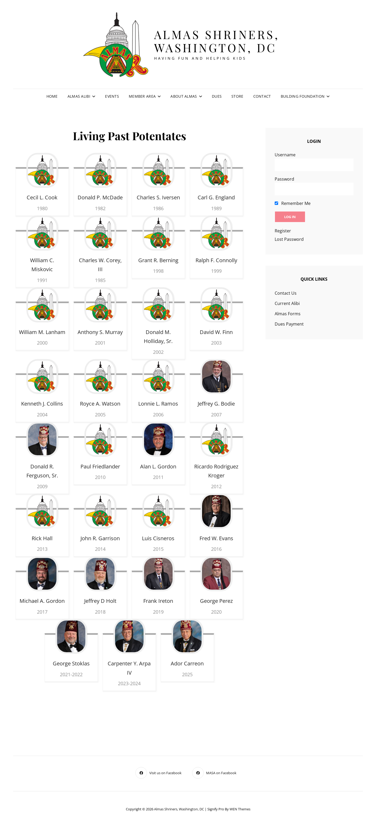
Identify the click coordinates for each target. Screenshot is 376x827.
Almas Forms (288, 314)
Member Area (142, 96)
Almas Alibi (79, 96)
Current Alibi (287, 303)
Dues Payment (289, 324)
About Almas (183, 96)
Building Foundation (303, 96)
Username (285, 155)
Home (52, 96)
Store (237, 96)
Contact (262, 96)
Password (284, 179)
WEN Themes (240, 809)
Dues (217, 96)
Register (283, 231)
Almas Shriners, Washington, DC (216, 40)
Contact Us (286, 293)
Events (112, 96)
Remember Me (293, 203)
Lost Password (289, 239)
